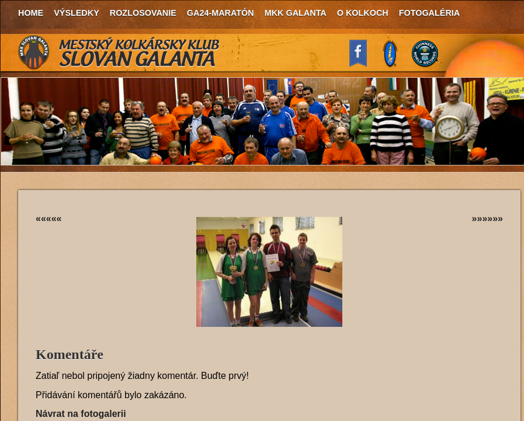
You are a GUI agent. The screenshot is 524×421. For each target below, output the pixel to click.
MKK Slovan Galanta (119, 52)
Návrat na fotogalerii (81, 414)
